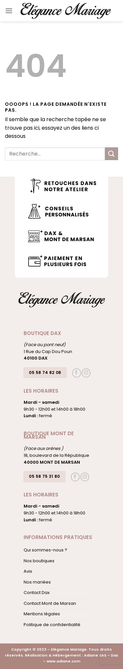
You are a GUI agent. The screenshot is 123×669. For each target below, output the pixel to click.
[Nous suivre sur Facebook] (76, 372)
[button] (9, 11)
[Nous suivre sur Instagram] (86, 372)
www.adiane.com (63, 661)
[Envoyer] (111, 153)
